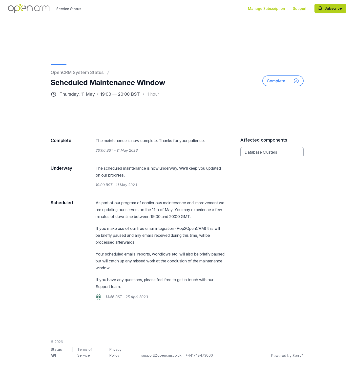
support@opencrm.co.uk (161, 355)
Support (300, 8)
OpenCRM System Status (77, 72)
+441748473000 (199, 355)
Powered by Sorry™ (287, 355)
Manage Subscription (266, 8)
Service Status (68, 9)
